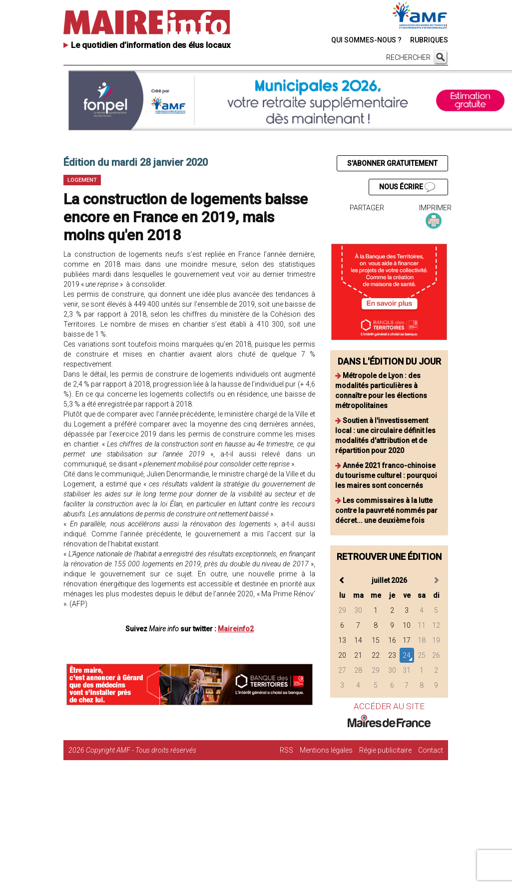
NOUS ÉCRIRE (407, 187)
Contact (430, 750)
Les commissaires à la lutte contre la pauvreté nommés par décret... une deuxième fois (386, 510)
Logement (82, 180)
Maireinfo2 (236, 629)
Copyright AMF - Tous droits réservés (141, 750)
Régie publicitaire (385, 750)
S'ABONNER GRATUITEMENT (392, 163)
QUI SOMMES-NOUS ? (366, 40)
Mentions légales (326, 750)
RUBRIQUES (429, 40)
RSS (286, 750)
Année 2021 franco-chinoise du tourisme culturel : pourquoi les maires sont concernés (386, 475)
